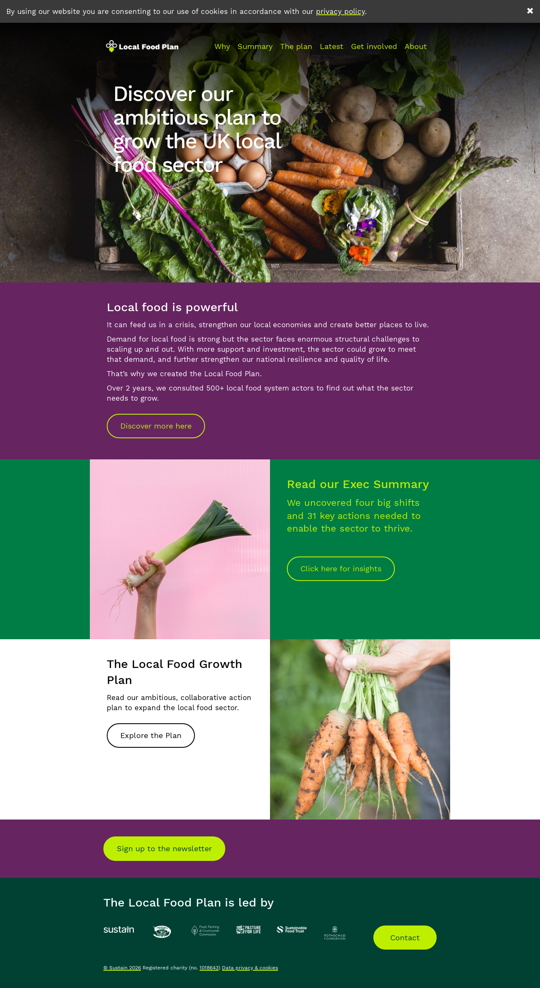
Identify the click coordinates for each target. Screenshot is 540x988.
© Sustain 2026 (122, 968)
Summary (255, 46)
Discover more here (156, 425)
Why (222, 46)
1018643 (209, 968)
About (416, 46)
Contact (405, 937)
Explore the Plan (150, 735)
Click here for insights (340, 568)
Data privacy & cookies (250, 968)
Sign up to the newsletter (164, 848)
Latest (331, 46)
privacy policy (340, 11)
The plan (296, 46)
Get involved (374, 46)
